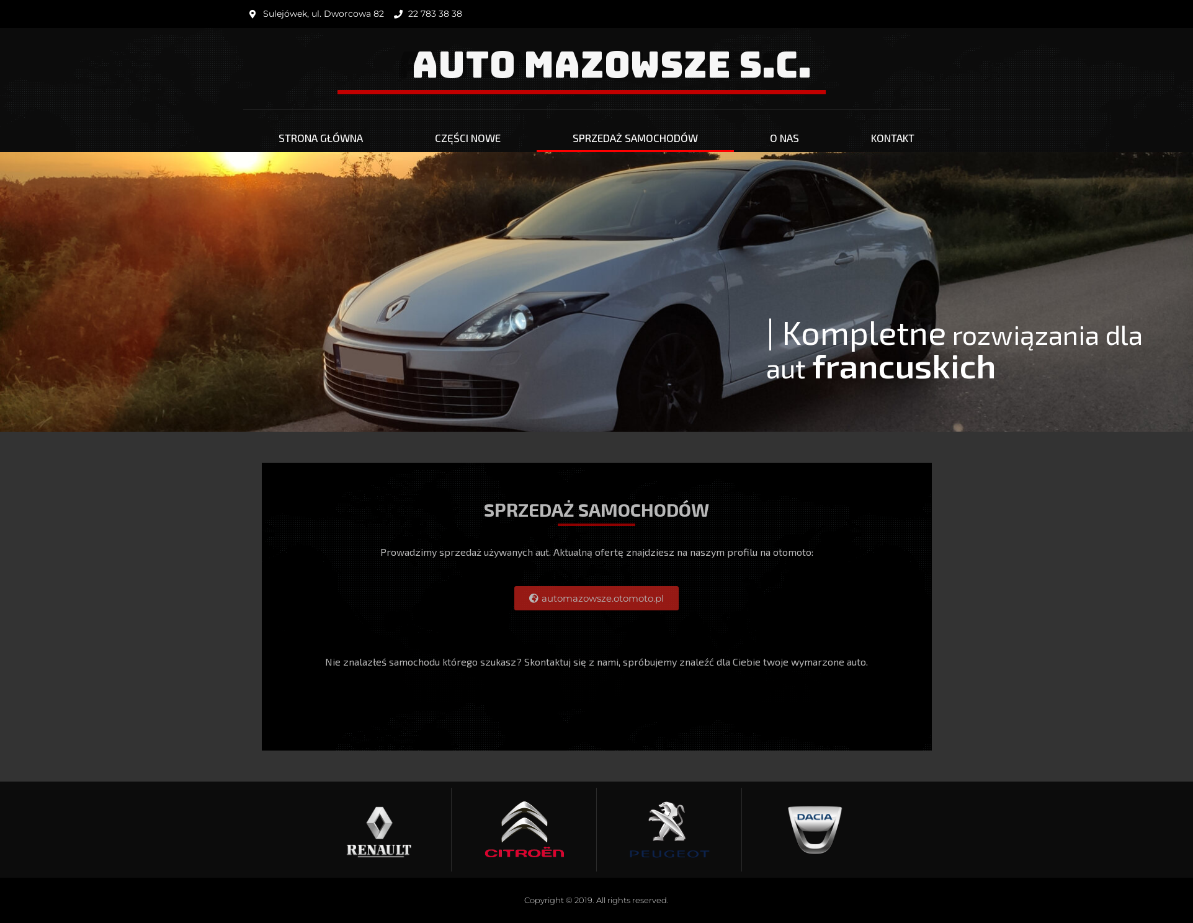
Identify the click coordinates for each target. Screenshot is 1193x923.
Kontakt (892, 138)
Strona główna (321, 138)
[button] (596, 598)
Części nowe (468, 138)
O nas (784, 138)
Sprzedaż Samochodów (635, 138)
